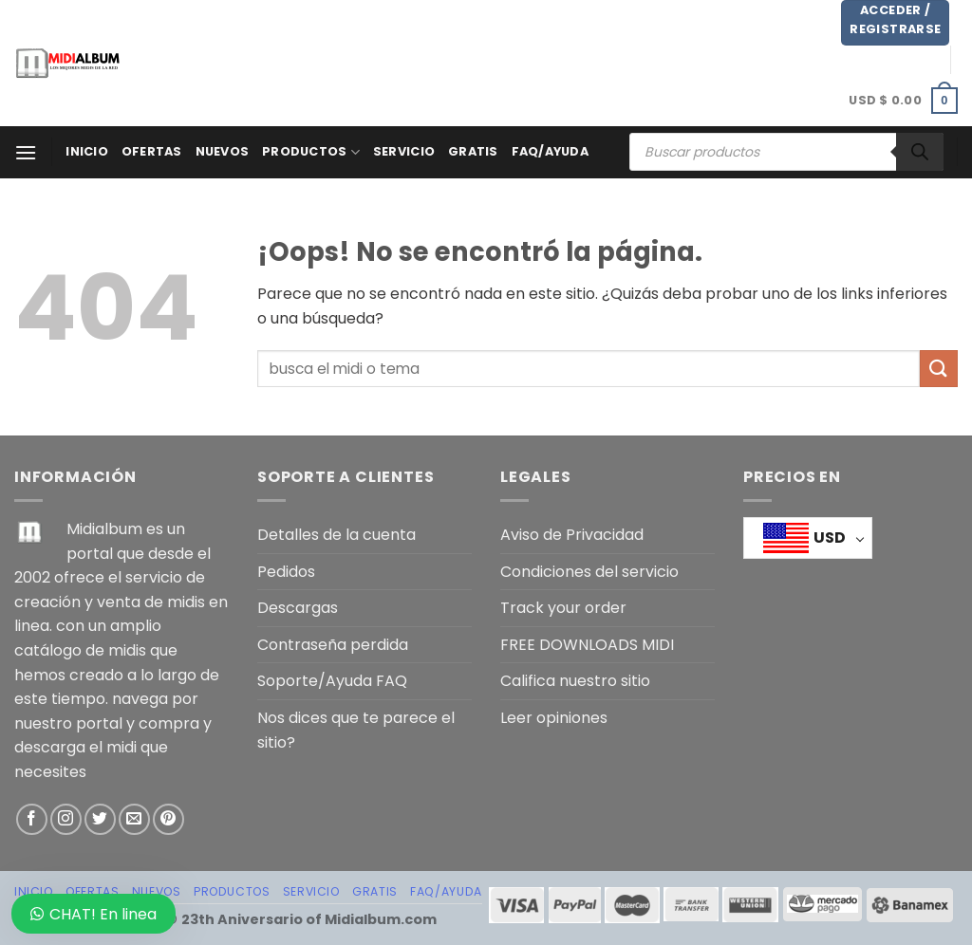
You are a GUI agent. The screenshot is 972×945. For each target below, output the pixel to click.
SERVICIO (404, 151)
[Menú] (25, 152)
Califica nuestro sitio (575, 681)
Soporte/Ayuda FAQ (332, 681)
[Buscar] (920, 152)
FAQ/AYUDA (550, 151)
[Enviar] (939, 368)
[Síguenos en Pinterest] (168, 819)
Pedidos (286, 572)
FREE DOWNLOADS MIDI (587, 645)
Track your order (563, 608)
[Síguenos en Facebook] (31, 819)
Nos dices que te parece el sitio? (356, 730)
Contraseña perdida (332, 645)
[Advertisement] (494, 59)
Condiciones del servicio (589, 572)
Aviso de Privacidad (572, 535)
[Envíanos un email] (134, 819)
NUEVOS (223, 151)
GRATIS (473, 151)
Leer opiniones (554, 718)
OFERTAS (152, 151)
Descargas (297, 608)
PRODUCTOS (311, 152)
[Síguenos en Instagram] (66, 819)
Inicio (86, 151)
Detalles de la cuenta (336, 535)
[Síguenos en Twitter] (100, 819)
